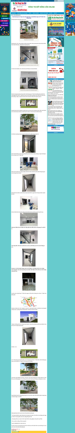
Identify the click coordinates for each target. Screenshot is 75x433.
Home (13, 15)
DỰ (30, 13)
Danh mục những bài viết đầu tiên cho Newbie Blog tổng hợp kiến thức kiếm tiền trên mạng (57, 119)
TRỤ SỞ (55, 13)
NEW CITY (44, 13)
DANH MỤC (14, 13)
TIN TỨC (50, 13)
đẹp (19, 429)
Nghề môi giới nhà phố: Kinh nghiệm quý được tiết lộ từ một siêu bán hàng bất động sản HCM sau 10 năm (55, 111)
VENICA (36, 13)
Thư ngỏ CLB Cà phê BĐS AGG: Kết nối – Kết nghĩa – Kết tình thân (57, 88)
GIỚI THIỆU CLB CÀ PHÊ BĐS (22, 13)
